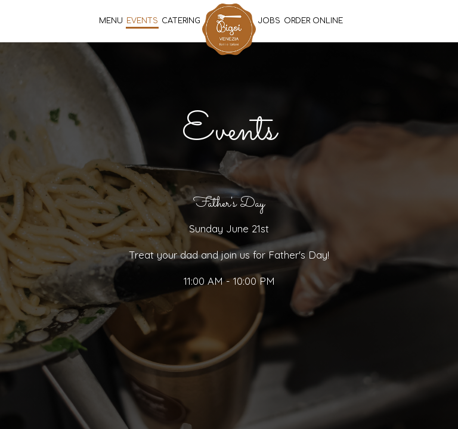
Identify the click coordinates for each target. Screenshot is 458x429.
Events (142, 21)
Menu (111, 21)
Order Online (313, 21)
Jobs (269, 21)
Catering (181, 21)
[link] (229, 29)
